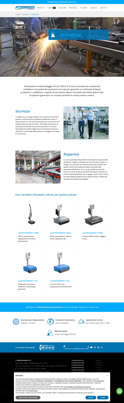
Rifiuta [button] (91, 397)
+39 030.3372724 (24, 366)
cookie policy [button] (100, 381)
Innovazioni (99, 365)
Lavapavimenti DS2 (78, 365)
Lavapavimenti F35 (77, 367)
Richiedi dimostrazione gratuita (62, 2)
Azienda (98, 360)
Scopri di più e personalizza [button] (28, 397)
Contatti (103, 8)
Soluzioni (25, 14)
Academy (98, 363)
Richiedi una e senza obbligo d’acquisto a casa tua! (62, 307)
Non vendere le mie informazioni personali (77, 387)
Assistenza (73, 8)
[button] (107, 375)
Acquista (93, 8)
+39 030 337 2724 (60, 366)
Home (17, 14)
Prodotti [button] (41, 8)
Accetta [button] (102, 397)
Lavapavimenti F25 (77, 360)
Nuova (51, 8)
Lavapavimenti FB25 (78, 363)
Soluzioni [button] (62, 8)
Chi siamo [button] (83, 8)
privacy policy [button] (33, 391)
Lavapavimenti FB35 (78, 370)
